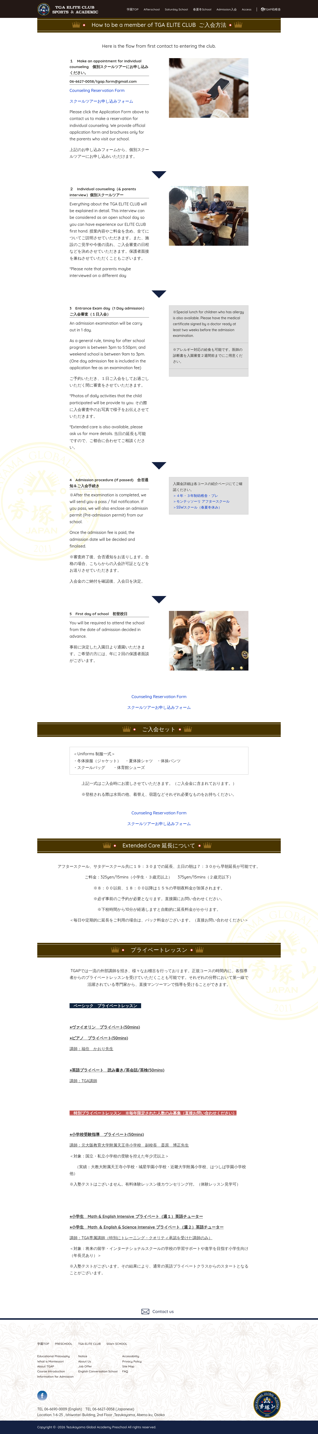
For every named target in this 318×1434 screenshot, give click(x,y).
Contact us (163, 1311)
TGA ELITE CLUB (89, 1344)
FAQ (125, 1371)
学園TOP (132, 9)
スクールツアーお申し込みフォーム (101, 101)
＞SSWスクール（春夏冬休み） (197, 507)
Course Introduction (51, 1371)
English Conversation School (98, 1371)
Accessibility (130, 1356)
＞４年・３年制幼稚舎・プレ (195, 495)
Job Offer (85, 1366)
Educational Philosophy (53, 1356)
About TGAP (45, 1366)
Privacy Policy (132, 1361)
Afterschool (152, 9)
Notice (82, 1356)
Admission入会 (227, 9)
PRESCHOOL (63, 1344)
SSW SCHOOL (116, 1344)
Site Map (128, 1366)
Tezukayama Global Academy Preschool (96, 1427)
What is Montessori (50, 1361)
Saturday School (176, 9)
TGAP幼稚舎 (272, 9)
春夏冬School (202, 9)
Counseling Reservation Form (97, 90)
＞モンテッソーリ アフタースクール (201, 501)
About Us (84, 1361)
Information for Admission (55, 1376)
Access (246, 9)
